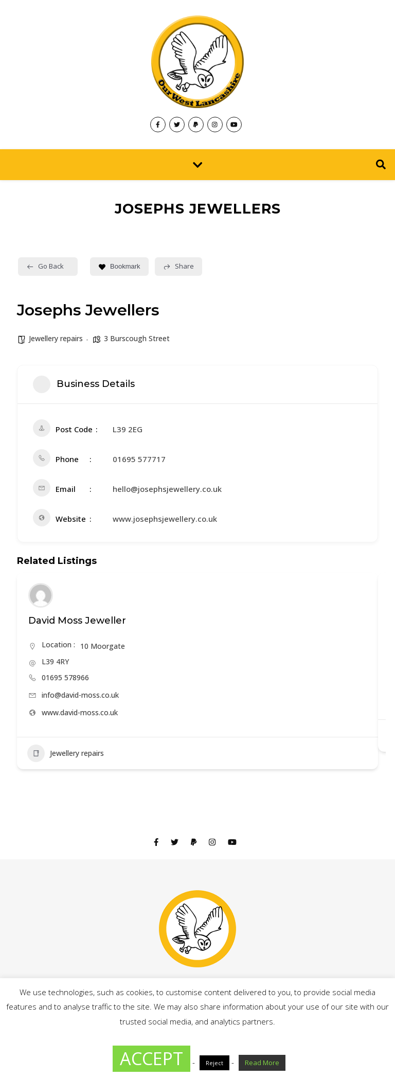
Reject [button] (214, 1063)
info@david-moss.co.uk (80, 695)
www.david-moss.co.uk (80, 712)
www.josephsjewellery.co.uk (165, 519)
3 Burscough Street (137, 338)
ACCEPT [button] (151, 1058)
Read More (262, 1062)
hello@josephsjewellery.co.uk (167, 489)
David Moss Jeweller (77, 620)
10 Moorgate (102, 646)
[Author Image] (40, 595)
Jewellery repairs (56, 338)
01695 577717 (139, 459)
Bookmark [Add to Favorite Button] (119, 266)
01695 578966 (65, 677)
